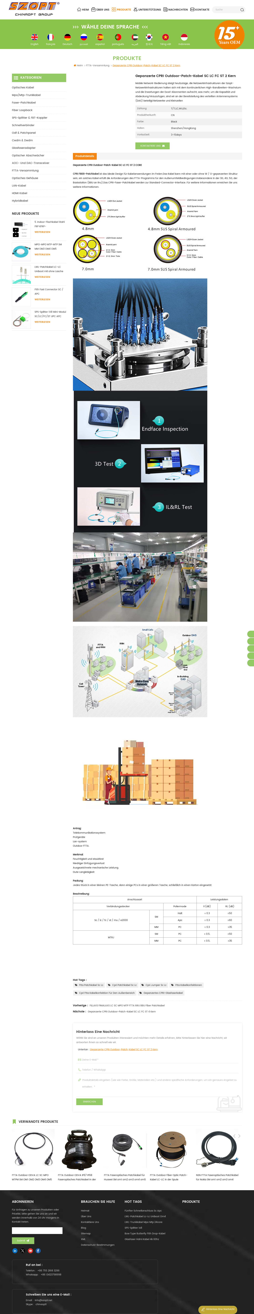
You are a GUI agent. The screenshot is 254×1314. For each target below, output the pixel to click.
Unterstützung (147, 9)
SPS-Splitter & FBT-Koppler (29, 121)
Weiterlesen (42, 236)
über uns (100, 9)
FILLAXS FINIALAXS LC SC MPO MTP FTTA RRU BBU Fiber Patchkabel (127, 1009)
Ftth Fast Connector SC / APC (49, 295)
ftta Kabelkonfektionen (188, 988)
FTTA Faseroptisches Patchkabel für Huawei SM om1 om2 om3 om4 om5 (125, 1180)
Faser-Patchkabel (24, 106)
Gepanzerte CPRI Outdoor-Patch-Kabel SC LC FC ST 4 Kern (122, 1015)
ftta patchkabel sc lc (91, 988)
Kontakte (199, 9)
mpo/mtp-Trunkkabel (26, 98)
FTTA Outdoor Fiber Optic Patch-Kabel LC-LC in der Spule (168, 1180)
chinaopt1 (121, 1286)
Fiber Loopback (22, 114)
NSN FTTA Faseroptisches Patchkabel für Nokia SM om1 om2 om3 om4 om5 (217, 1180)
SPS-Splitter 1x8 (133, 1231)
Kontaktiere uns (152, 149)
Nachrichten (175, 9)
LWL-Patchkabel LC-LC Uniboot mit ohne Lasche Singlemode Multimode (49, 273)
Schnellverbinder (23, 129)
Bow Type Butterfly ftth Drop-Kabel (145, 1237)
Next (239, 1124)
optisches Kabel (23, 91)
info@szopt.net (124, 1282)
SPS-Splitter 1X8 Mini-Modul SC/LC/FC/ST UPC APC (50, 318)
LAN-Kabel (19, 189)
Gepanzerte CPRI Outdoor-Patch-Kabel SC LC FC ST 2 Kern (124, 1053)
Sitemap (86, 1237)
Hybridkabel (20, 204)
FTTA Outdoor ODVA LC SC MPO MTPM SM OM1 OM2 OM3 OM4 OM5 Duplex (32, 1180)
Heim (83, 9)
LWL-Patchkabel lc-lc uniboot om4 (145, 1220)
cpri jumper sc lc (156, 988)
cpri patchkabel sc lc (124, 988)
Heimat (85, 1214)
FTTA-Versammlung (25, 174)
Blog (83, 1231)
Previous (234, 1124)
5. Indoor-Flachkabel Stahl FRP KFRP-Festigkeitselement (50, 228)
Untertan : (118, 1053)
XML (83, 1242)
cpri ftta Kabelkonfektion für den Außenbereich (107, 996)
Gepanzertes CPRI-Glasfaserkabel (163, 996)
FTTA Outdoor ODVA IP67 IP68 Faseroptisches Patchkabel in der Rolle (77, 1180)
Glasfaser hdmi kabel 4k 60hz (142, 1242)
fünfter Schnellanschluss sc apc (143, 1214)
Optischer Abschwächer (28, 159)
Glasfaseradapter (24, 151)
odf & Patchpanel (24, 136)
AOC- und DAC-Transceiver (30, 166)
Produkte (121, 9)
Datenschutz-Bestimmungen (98, 1248)
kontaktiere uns (90, 1225)
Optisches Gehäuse (25, 181)
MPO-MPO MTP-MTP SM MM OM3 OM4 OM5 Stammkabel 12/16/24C (48, 250)
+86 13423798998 (54, 1283)
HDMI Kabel (19, 197)
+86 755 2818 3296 (52, 1279)
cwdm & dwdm (22, 144)
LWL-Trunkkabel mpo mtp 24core (143, 1225)
